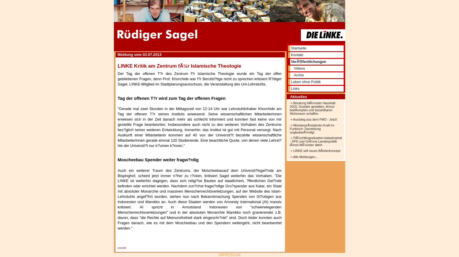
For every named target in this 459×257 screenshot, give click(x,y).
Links (295, 89)
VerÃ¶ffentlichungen (308, 62)
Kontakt (297, 55)
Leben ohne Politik (306, 82)
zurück (122, 247)
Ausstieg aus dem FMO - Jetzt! (313, 119)
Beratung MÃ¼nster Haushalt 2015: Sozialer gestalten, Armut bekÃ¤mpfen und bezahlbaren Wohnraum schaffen (312, 108)
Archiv (299, 75)
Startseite (298, 48)
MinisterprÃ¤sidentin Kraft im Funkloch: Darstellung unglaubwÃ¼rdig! (312, 129)
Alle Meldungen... (304, 157)
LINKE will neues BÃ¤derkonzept (315, 151)
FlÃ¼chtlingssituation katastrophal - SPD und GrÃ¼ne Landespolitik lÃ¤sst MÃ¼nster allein (316, 141)
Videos (299, 68)
